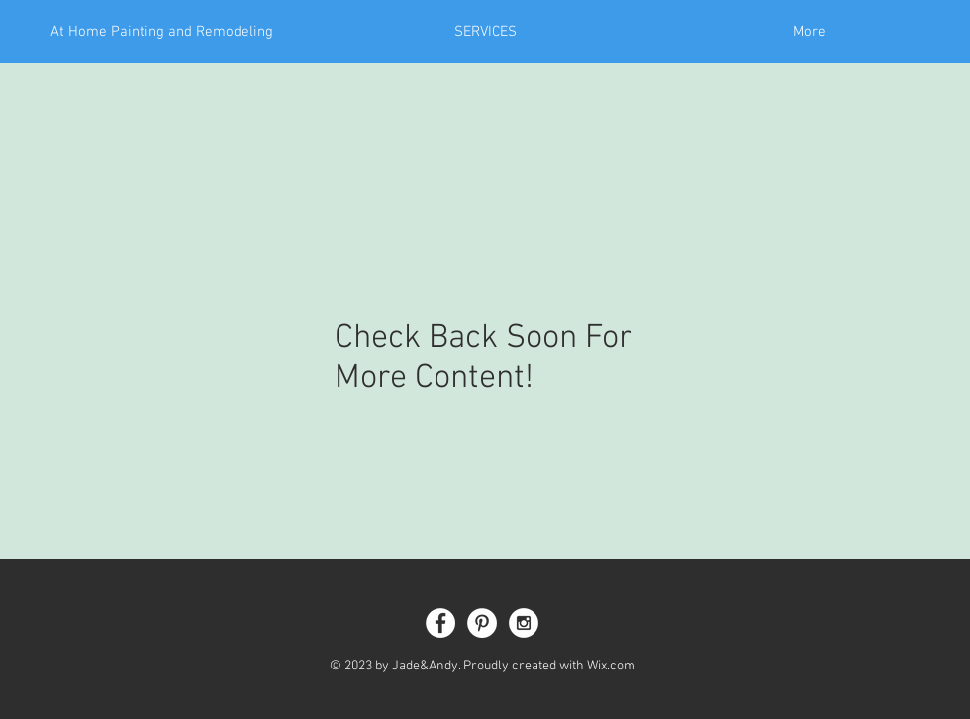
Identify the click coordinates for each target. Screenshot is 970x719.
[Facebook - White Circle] (440, 623)
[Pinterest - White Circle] (482, 623)
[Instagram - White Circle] (523, 623)
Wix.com (611, 666)
